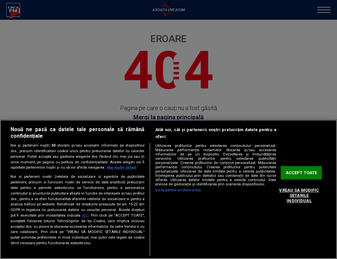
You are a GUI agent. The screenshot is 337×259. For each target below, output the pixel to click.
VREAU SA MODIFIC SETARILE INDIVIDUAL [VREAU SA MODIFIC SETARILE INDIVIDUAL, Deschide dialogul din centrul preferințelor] (299, 195)
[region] (168, 189)
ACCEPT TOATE (301, 172)
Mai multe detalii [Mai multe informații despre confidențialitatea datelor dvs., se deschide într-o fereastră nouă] (121, 167)
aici (85, 215)
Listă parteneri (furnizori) (178, 190)
